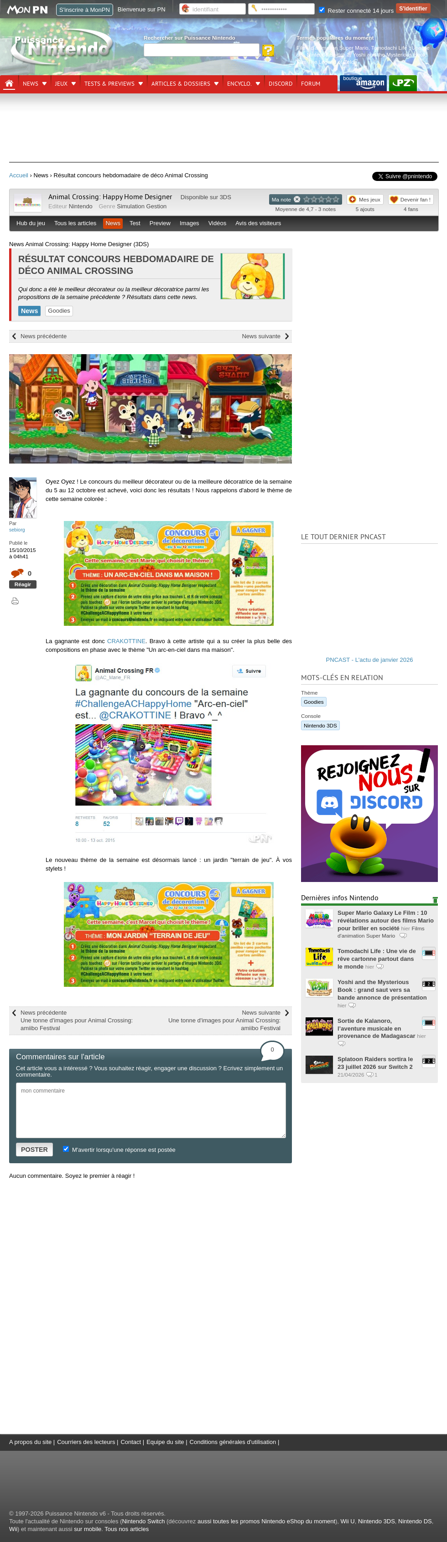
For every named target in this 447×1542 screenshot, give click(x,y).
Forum (310, 84)
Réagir (23, 584)
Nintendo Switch (143, 1521)
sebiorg (17, 529)
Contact (130, 1442)
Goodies (59, 310)
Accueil (18, 175)
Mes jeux (369, 199)
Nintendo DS (415, 1521)
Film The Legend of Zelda (326, 62)
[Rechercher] (202, 50)
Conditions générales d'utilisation (233, 1442)
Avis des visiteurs (258, 223)
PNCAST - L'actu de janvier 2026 (369, 659)
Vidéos (217, 223)
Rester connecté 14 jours (356, 10)
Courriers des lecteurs (86, 1442)
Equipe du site (165, 1442)
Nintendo (81, 206)
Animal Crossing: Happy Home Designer (110, 197)
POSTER (34, 1149)
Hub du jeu (30, 223)
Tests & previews (109, 84)
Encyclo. (239, 84)
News (30, 84)
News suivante (261, 336)
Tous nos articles (126, 1529)
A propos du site (30, 1442)
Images (189, 223)
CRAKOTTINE (126, 641)
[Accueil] (9, 83)
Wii (13, 1529)
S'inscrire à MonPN (84, 9)
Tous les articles (75, 223)
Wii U (348, 1521)
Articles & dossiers (180, 84)
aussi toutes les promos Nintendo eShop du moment (266, 1521)
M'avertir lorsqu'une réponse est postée (119, 1149)
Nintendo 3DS (320, 725)
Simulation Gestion (141, 206)
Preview (160, 223)
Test (135, 223)
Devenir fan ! (415, 199)
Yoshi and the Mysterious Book (389, 54)
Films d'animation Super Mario (332, 48)
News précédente (44, 336)
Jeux (61, 84)
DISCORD (281, 84)
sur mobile (87, 1529)
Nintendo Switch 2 (328, 54)
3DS (225, 197)
